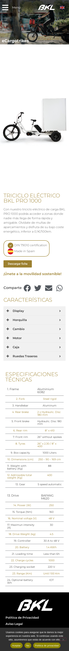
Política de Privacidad (22, 617)
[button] (27, 288)
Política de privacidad (47, 645)
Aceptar (16, 645)
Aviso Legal (14, 624)
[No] (63, 639)
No (27, 645)
